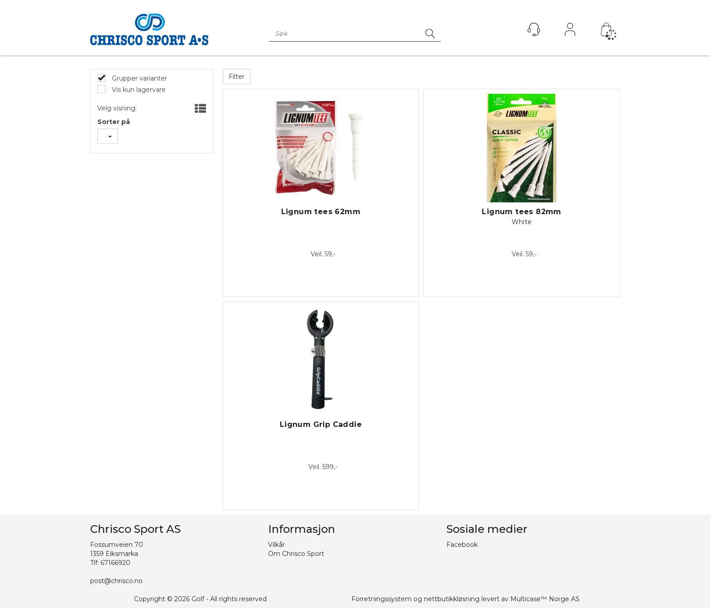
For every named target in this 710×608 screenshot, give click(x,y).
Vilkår (276, 545)
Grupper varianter (138, 78)
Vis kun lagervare (138, 90)
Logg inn (570, 31)
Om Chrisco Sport (296, 554)
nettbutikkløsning (452, 599)
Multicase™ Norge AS (545, 599)
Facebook (462, 545)
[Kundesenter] (534, 29)
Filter (237, 76)
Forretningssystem (381, 599)
